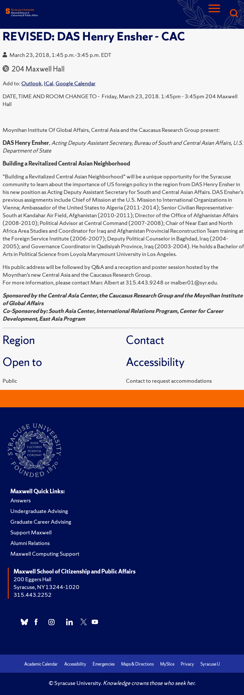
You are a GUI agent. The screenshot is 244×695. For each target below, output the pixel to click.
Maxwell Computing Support (44, 553)
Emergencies (104, 664)
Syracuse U (210, 664)
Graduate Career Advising (40, 521)
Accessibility (75, 664)
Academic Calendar (41, 664)
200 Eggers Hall (32, 579)
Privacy (187, 664)
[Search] (233, 13)
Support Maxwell (31, 532)
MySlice (167, 664)
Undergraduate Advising (39, 511)
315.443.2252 (33, 594)
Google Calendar (76, 83)
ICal (48, 83)
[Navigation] (214, 14)
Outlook (31, 83)
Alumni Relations (30, 543)
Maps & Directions (137, 664)
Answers (20, 500)
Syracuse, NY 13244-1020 (46, 587)
